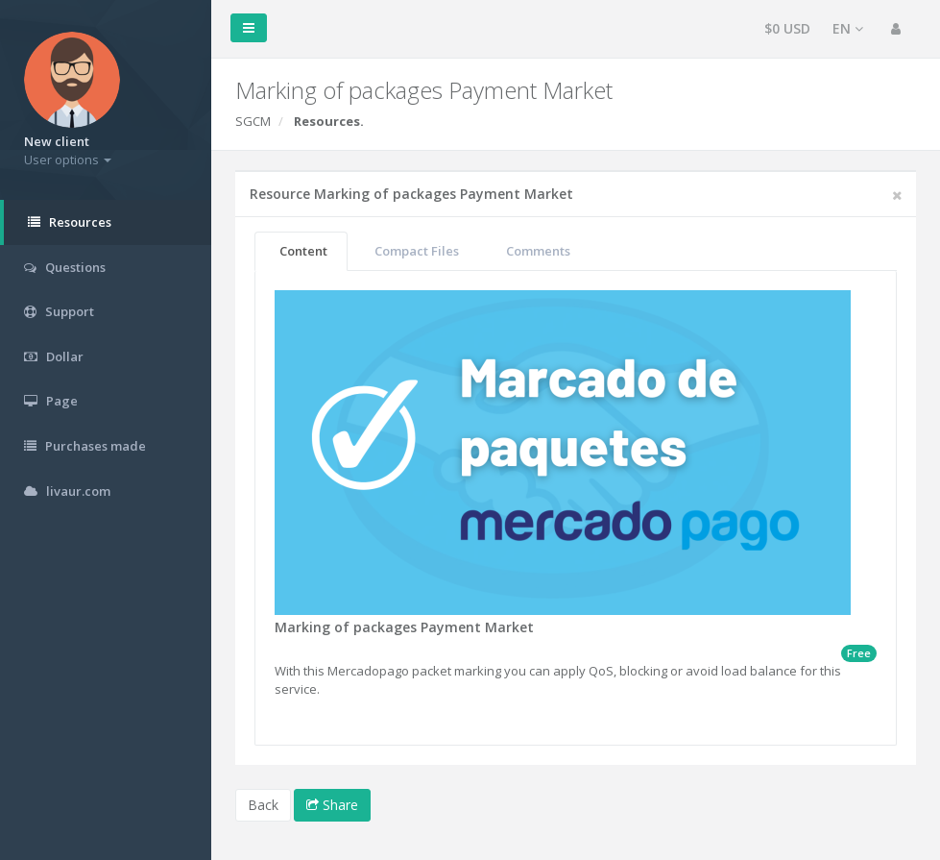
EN (847, 28)
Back (263, 805)
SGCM (253, 121)
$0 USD (787, 28)
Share (332, 805)
